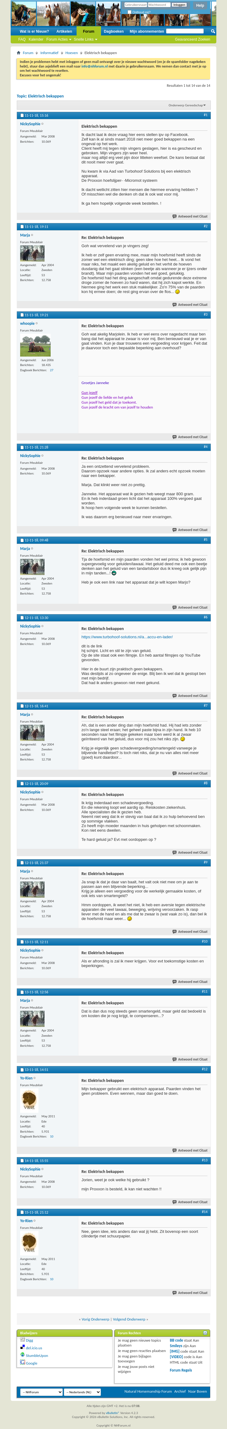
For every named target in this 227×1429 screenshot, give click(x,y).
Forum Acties (57, 39)
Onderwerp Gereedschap (186, 105)
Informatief (49, 52)
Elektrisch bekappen (46, 96)
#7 (205, 705)
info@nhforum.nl (94, 66)
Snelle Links (84, 39)
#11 (204, 991)
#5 (205, 539)
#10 (204, 941)
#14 (204, 1212)
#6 (205, 617)
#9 (205, 862)
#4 (205, 447)
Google (31, 1363)
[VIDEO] (176, 1356)
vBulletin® (113, 1413)
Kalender (36, 39)
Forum (88, 31)
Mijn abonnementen (147, 31)
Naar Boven (197, 1391)
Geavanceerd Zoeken (192, 39)
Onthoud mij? (139, 12)
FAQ (22, 39)
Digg (29, 1340)
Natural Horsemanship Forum (148, 1391)
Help (200, 5)
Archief (180, 1391)
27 (51, 370)
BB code (176, 1340)
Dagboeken (114, 31)
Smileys (176, 1345)
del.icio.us (34, 1348)
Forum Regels (181, 1370)
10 (51, 1136)
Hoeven (72, 52)
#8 (205, 783)
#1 (205, 115)
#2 (205, 226)
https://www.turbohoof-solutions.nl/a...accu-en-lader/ (127, 637)
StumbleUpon (37, 1355)
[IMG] (175, 1351)
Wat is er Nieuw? (34, 31)
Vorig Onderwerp (96, 1319)
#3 (205, 314)
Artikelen (64, 31)
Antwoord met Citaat (190, 216)
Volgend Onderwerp (129, 1319)
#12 (204, 1069)
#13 (204, 1160)
